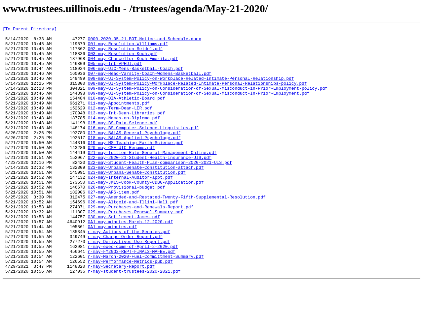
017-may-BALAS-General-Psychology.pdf (134, 154)
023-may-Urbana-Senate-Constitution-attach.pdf (146, 196)
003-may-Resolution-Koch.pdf (122, 59)
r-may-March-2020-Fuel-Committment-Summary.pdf (146, 303)
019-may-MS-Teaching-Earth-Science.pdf (135, 166)
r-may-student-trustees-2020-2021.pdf (134, 320)
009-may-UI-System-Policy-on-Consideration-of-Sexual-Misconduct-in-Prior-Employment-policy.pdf (207, 101)
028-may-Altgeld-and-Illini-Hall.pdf (133, 237)
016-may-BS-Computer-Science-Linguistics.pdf (143, 148)
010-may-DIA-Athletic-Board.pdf (126, 113)
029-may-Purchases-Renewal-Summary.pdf (135, 249)
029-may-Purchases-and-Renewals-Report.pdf (140, 243)
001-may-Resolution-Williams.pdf (128, 47)
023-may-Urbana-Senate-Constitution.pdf (136, 202)
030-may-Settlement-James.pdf (124, 255)
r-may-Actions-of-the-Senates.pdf (129, 273)
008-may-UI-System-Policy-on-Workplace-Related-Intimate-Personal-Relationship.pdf (191, 89)
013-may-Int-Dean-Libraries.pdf (126, 131)
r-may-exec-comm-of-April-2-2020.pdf (133, 291)
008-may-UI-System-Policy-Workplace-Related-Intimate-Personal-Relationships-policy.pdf (197, 95)
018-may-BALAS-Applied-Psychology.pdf (134, 160)
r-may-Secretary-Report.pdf (121, 314)
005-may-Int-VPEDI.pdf (115, 71)
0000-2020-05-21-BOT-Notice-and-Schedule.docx (144, 42)
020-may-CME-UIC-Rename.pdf (121, 172)
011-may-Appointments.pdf (118, 119)
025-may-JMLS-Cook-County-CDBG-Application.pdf (146, 214)
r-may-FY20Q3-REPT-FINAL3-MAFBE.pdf (131, 297)
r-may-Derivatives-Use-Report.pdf (129, 285)
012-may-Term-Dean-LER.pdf (120, 125)
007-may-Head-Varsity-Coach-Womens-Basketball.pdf (149, 83)
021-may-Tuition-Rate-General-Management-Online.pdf (152, 178)
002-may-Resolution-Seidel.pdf (125, 53)
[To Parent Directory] (30, 30)
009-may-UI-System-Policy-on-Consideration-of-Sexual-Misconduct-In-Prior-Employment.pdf (198, 107)
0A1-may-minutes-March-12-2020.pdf (130, 261)
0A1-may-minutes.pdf (112, 267)
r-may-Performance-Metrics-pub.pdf (130, 309)
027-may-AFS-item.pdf (113, 225)
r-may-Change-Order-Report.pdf (125, 279)
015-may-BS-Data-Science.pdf (122, 142)
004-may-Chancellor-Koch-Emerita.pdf (133, 65)
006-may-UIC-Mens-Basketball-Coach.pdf (135, 77)
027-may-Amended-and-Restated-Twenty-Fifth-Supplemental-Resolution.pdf (176, 231)
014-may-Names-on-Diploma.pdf (124, 136)
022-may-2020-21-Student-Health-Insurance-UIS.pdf (149, 184)
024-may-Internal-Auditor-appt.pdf (130, 208)
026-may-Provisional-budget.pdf (126, 220)
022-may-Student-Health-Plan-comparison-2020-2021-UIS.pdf (160, 190)
